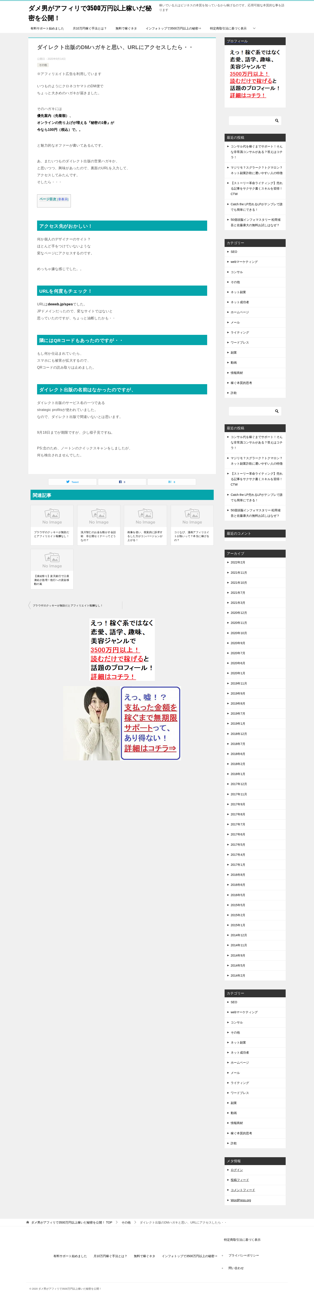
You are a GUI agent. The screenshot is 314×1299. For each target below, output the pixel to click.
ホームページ (240, 312)
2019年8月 (238, 703)
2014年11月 (239, 945)
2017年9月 (238, 804)
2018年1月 (238, 774)
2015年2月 (238, 915)
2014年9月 (238, 955)
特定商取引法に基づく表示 (228, 28)
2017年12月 (239, 784)
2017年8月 (238, 814)
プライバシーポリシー (244, 1255)
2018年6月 (238, 754)
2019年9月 (238, 693)
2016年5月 (238, 895)
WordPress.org (241, 1200)
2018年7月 (238, 743)
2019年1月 (238, 723)
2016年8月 (238, 874)
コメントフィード (243, 1190)
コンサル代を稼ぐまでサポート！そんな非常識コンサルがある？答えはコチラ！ (257, 152)
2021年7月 (238, 592)
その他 (43, 64)
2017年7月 (238, 824)
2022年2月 (238, 562)
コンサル (237, 272)
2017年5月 (238, 844)
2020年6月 (238, 663)
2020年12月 (239, 612)
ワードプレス (240, 342)
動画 (234, 362)
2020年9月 (238, 643)
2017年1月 (238, 864)
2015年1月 (238, 925)
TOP (71, 1222)
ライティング (240, 332)
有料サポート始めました (47, 28)
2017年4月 (238, 854)
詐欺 (234, 393)
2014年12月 (239, 935)
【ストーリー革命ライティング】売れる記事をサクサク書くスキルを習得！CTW (257, 188)
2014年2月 (238, 975)
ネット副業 (238, 292)
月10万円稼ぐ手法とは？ (90, 28)
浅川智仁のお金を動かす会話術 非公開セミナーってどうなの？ (98, 536)
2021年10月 (239, 582)
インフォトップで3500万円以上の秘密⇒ (173, 28)
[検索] (255, 120)
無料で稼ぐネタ (126, 28)
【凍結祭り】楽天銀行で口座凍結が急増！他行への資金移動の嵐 (51, 580)
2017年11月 (239, 794)
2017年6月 (238, 834)
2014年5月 (238, 965)
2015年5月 (238, 905)
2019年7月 (238, 713)
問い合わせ (236, 1268)
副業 (234, 352)
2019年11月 (239, 683)
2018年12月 (239, 733)
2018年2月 (238, 764)
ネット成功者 (240, 302)
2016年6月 (238, 885)
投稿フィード (240, 1180)
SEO (234, 251)
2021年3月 (238, 602)
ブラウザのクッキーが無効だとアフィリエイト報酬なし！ (51, 534)
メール (235, 322)
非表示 (63, 199)
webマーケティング (244, 262)
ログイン (237, 1170)
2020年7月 (238, 653)
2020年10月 (239, 633)
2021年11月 (239, 572)
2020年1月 (238, 673)
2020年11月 (239, 623)
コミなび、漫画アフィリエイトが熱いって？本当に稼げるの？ (191, 536)
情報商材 (237, 372)
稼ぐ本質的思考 (241, 382)
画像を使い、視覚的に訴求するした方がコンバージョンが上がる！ (144, 536)
